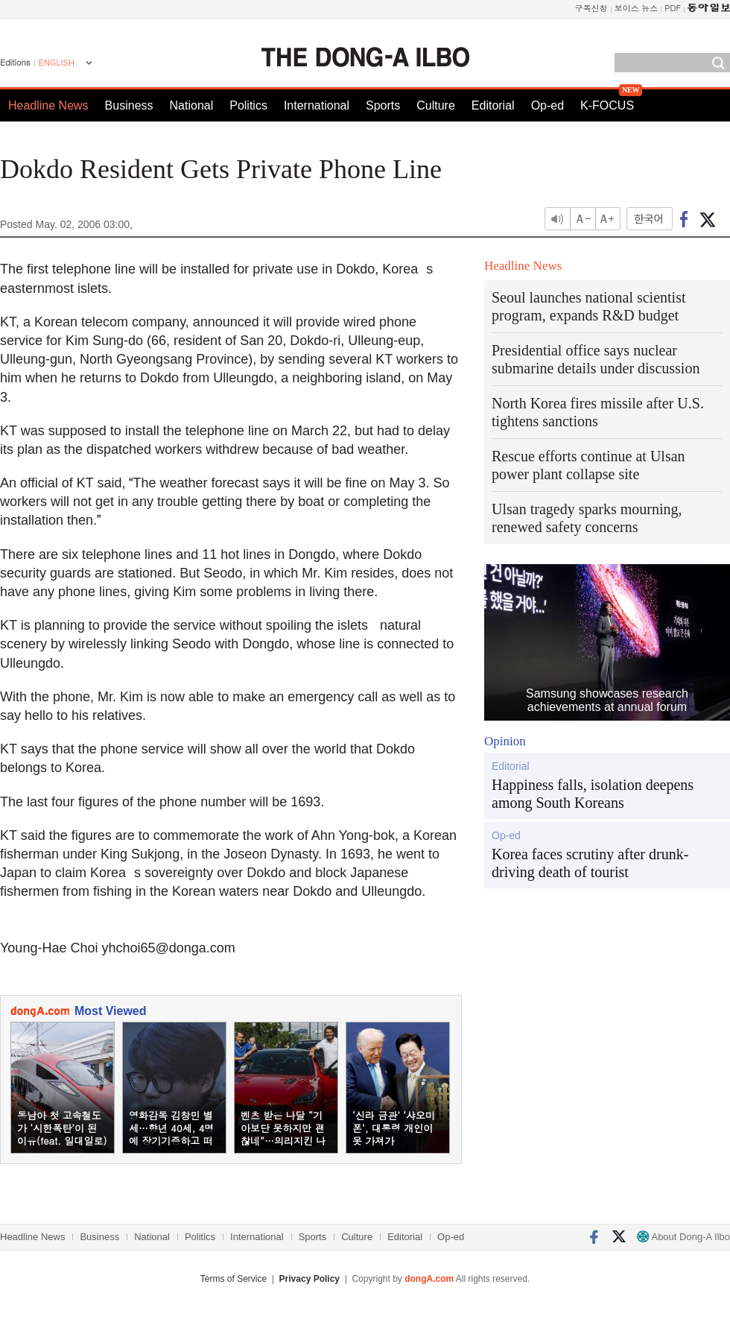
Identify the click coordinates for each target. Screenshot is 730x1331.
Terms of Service (233, 1279)
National (192, 105)
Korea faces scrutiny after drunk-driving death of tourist (590, 863)
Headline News (48, 105)
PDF (672, 7)
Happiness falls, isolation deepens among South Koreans (593, 794)
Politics (248, 105)
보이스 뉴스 (636, 7)
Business (129, 105)
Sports (383, 105)
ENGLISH (56, 62)
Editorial (493, 105)
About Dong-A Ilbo (683, 1236)
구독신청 (591, 7)
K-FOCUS (607, 105)
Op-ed (547, 105)
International (316, 105)
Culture (435, 105)
